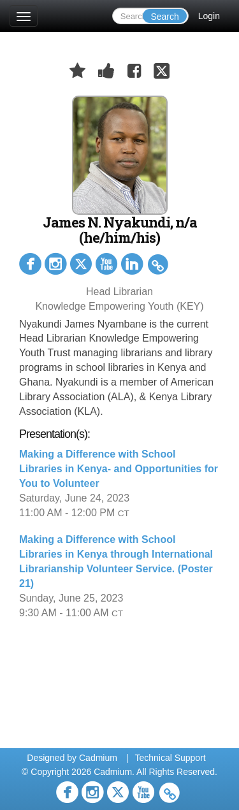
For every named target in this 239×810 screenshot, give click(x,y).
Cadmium (98, 758)
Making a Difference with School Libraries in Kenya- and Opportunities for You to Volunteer (118, 469)
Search (164, 16)
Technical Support (169, 758)
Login (209, 16)
